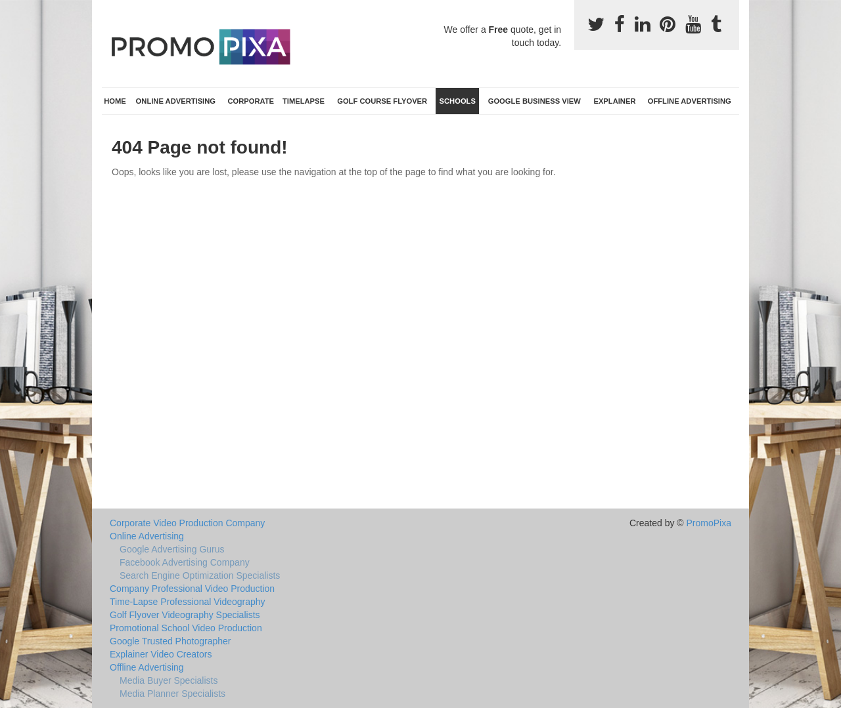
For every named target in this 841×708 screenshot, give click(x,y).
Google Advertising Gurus (172, 549)
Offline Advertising (689, 101)
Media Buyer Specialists (168, 680)
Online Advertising (176, 101)
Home (115, 101)
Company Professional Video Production (192, 588)
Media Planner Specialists (172, 693)
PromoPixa (709, 523)
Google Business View (534, 101)
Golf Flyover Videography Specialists (185, 615)
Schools (458, 101)
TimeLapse (304, 101)
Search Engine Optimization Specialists (200, 575)
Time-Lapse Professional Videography (187, 601)
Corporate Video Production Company (187, 523)
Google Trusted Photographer (170, 641)
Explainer (614, 101)
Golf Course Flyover (382, 101)
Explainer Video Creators (161, 654)
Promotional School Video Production (186, 628)
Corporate (250, 101)
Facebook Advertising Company (185, 562)
